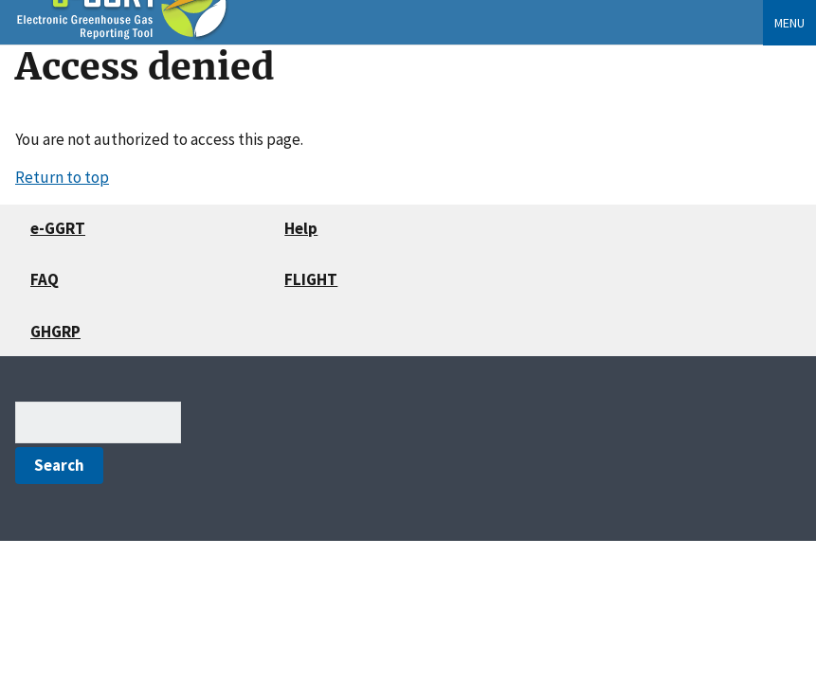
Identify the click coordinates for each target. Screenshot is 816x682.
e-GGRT (57, 228)
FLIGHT (310, 279)
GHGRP (55, 331)
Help (300, 228)
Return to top (62, 177)
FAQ (44, 279)
